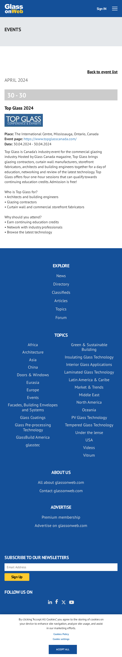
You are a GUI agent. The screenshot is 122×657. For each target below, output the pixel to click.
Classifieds (61, 292)
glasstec (33, 444)
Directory (61, 284)
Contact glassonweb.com (61, 490)
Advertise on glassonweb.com (61, 525)
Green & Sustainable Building (89, 347)
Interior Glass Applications (89, 364)
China (33, 367)
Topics (61, 309)
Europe (33, 389)
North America (89, 402)
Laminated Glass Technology (89, 372)
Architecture (33, 352)
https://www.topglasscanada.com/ (50, 139)
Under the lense (89, 432)
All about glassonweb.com (61, 482)
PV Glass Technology (89, 417)
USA (89, 439)
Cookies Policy (61, 634)
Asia (33, 359)
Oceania (89, 409)
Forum (61, 317)
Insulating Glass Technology (89, 357)
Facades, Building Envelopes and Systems (33, 407)
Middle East (89, 394)
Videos (89, 447)
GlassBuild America (33, 437)
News (61, 275)
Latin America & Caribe (89, 379)
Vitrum (89, 455)
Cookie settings (61, 639)
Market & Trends (89, 387)
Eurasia (32, 382)
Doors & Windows (33, 374)
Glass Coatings (33, 417)
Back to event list (102, 71)
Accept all (62, 649)
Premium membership (61, 517)
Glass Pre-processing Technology (33, 427)
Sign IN (101, 9)
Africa (33, 344)
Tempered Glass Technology (89, 424)
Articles (61, 300)
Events (33, 397)
